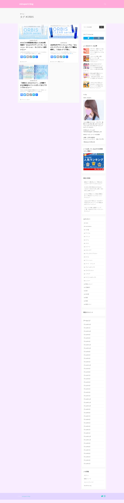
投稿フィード (87, 482)
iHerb (86, 223)
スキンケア (24, 61)
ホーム (22, 14)
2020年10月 (88, 408)
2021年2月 (87, 394)
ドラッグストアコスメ (91, 254)
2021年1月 (87, 398)
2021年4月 (87, 387)
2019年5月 (87, 459)
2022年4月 (87, 360)
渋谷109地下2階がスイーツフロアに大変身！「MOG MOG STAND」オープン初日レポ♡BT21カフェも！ (93, 76)
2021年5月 (87, 384)
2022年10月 (88, 349)
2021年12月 (88, 367)
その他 (87, 230)
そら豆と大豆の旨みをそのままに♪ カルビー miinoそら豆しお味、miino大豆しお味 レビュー (93, 188)
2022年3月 (87, 363)
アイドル (87, 233)
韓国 (86, 302)
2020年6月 (87, 422)
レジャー (87, 281)
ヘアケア (87, 274)
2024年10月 (88, 325)
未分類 (87, 295)
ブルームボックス (90, 267)
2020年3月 (87, 432)
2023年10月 (88, 332)
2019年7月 (87, 453)
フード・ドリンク (90, 264)
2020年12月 (88, 401)
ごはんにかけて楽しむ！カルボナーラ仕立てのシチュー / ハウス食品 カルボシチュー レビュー (93, 202)
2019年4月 (87, 463)
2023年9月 (87, 336)
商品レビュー (61, 61)
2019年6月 (87, 456)
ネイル (87, 257)
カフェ (87, 240)
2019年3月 (87, 466)
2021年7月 (87, 377)
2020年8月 (87, 415)
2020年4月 (87, 429)
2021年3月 (87, 391)
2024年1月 (87, 329)
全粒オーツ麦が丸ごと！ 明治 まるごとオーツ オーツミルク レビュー (93, 182)
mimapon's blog (26, 499)
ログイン (86, 478)
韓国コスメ (88, 305)
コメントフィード (88, 485)
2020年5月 (87, 425)
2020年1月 (87, 435)
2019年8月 (87, 449)
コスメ (28, 99)
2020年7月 (87, 418)
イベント (24, 99)
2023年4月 (87, 343)
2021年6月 (87, 380)
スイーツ (87, 247)
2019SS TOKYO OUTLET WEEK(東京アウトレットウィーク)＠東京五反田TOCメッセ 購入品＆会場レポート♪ (93, 67)
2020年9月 (87, 411)
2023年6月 (87, 339)
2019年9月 (87, 446)
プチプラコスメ (89, 271)
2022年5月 (87, 356)
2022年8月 (87, 353)
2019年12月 (88, 439)
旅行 (86, 292)
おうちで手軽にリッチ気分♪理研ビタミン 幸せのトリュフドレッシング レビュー (93, 195)
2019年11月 (88, 442)
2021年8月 (87, 374)
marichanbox (88, 226)
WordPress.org (87, 489)
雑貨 (86, 298)
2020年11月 (88, 404)
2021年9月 (87, 370)
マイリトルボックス (90, 278)
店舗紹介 (87, 288)
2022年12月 (88, 346)
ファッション (89, 261)
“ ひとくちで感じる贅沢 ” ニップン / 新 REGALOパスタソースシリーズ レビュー (93, 209)
